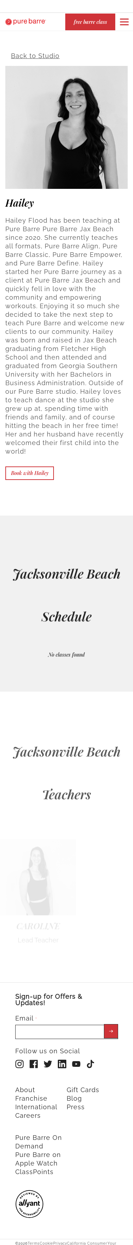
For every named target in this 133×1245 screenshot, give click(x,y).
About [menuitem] (25, 1085)
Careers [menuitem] (28, 1111)
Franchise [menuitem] (31, 1093)
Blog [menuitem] (74, 1093)
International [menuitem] (36, 1102)
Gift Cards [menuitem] (83, 1085)
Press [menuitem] (76, 1102)
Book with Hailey (30, 468)
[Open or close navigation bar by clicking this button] (124, 22)
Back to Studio (35, 51)
